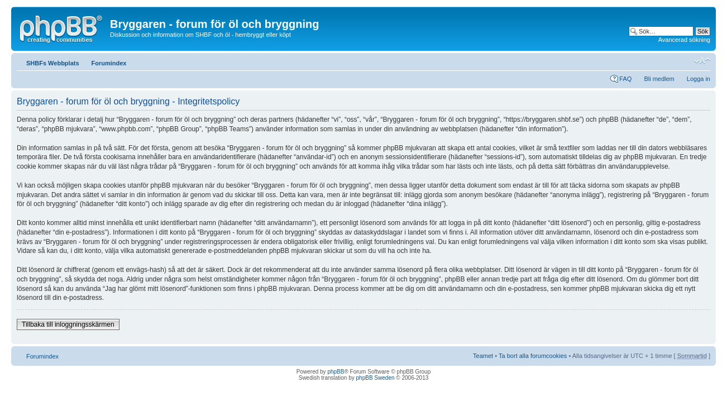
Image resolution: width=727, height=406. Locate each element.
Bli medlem (659, 78)
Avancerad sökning (684, 39)
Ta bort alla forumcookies (533, 355)
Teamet (483, 355)
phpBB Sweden (375, 378)
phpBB (335, 372)
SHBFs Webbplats (52, 63)
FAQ (625, 78)
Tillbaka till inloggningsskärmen (68, 324)
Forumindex (109, 63)
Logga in (698, 78)
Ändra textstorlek (702, 61)
